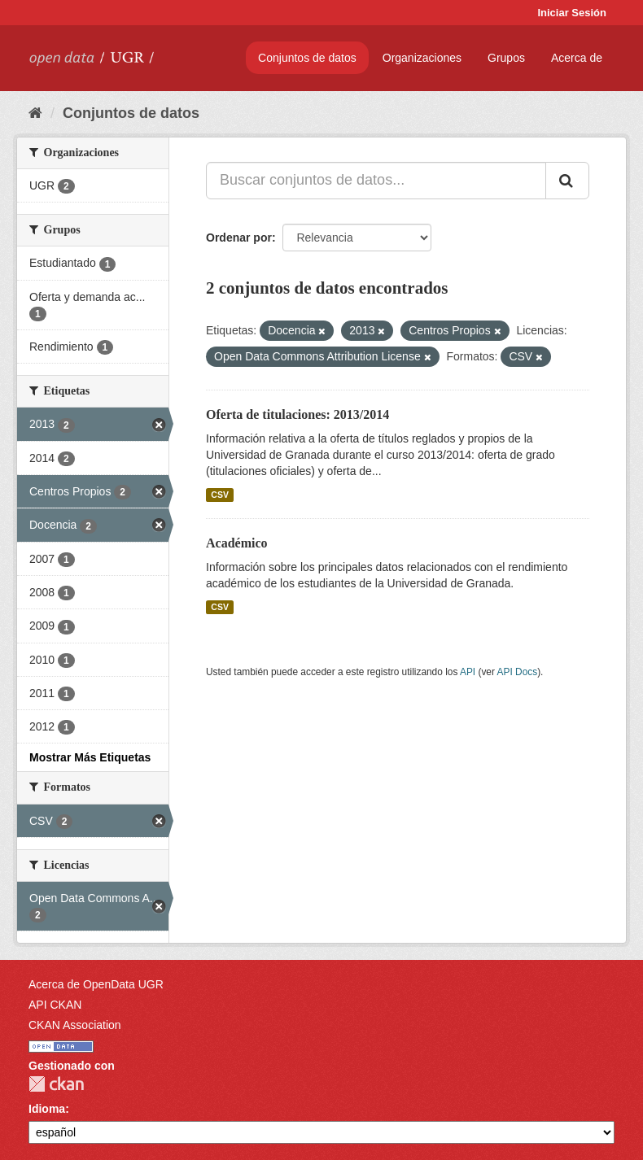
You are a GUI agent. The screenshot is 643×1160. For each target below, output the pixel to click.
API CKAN (54, 1004)
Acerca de (576, 57)
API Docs (517, 672)
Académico (237, 543)
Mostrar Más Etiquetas (90, 757)
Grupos (506, 57)
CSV (220, 494)
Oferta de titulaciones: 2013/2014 (297, 414)
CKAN (56, 1083)
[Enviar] (567, 180)
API (467, 672)
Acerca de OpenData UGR (96, 984)
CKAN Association (74, 1024)
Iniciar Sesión (571, 13)
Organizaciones (422, 57)
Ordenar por (239, 237)
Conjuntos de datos (307, 57)
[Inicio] (35, 113)
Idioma (46, 1108)
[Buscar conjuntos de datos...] (376, 180)
